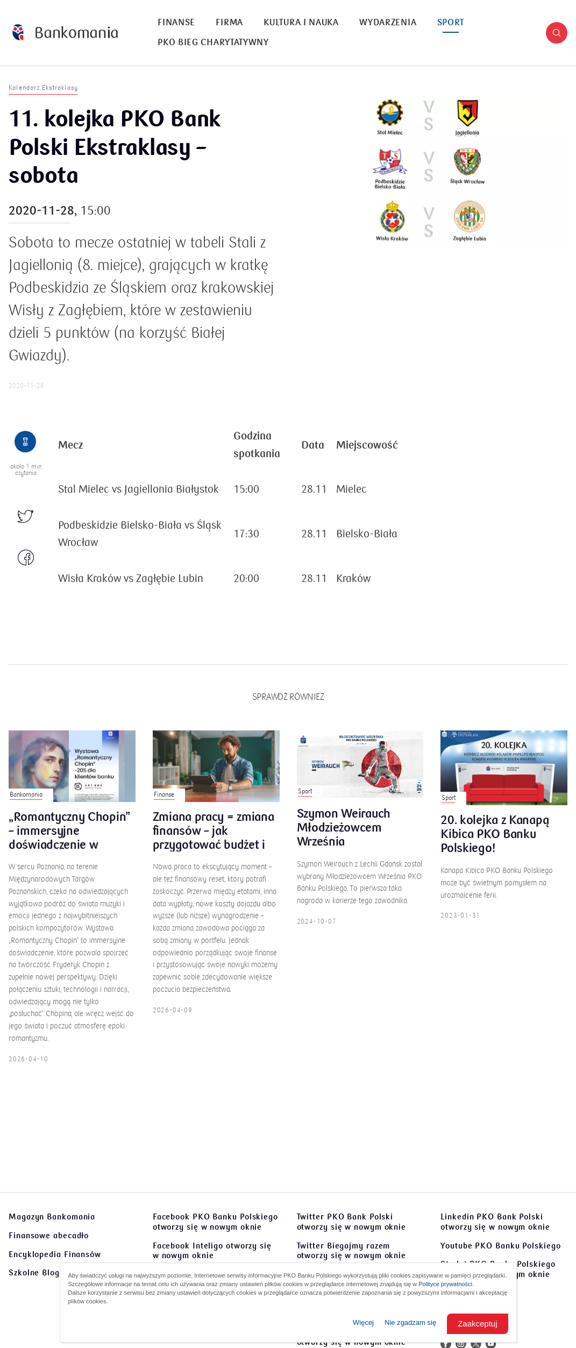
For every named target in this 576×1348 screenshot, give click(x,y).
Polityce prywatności (445, 1284)
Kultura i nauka (301, 22)
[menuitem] (176, 23)
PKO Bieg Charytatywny (213, 42)
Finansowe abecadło (49, 1235)
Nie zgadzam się (410, 1322)
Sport (451, 22)
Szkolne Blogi (35, 1273)
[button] (556, 33)
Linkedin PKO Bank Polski (495, 1222)
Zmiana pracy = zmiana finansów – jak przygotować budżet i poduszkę (213, 841)
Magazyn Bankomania (52, 1217)
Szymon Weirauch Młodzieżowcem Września (344, 838)
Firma (229, 22)
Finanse (176, 22)
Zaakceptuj (477, 1323)
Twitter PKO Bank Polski (352, 1222)
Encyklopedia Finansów (55, 1254)
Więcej (363, 1322)
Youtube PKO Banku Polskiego (500, 1246)
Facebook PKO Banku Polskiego (215, 1222)
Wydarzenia (387, 22)
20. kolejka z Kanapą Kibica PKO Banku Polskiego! (494, 844)
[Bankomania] (65, 32)
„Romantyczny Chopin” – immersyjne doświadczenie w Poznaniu (69, 841)
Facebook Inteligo (212, 1251)
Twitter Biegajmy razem (352, 1251)
